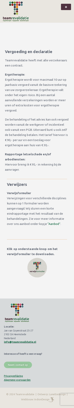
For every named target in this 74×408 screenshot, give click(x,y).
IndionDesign (42, 399)
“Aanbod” (54, 224)
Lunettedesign (57, 394)
